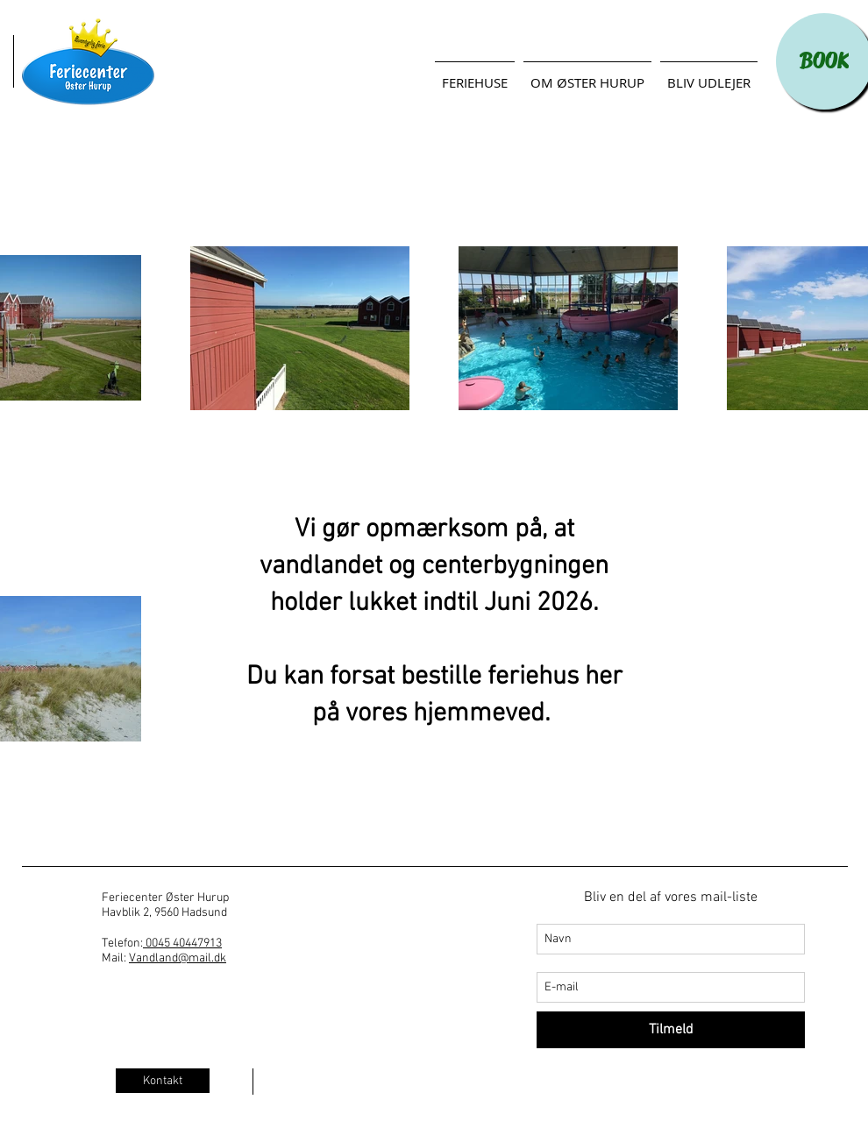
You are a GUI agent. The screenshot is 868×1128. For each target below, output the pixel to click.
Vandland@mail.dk (177, 958)
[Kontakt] (163, 1080)
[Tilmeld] (671, 1029)
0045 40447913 (182, 943)
